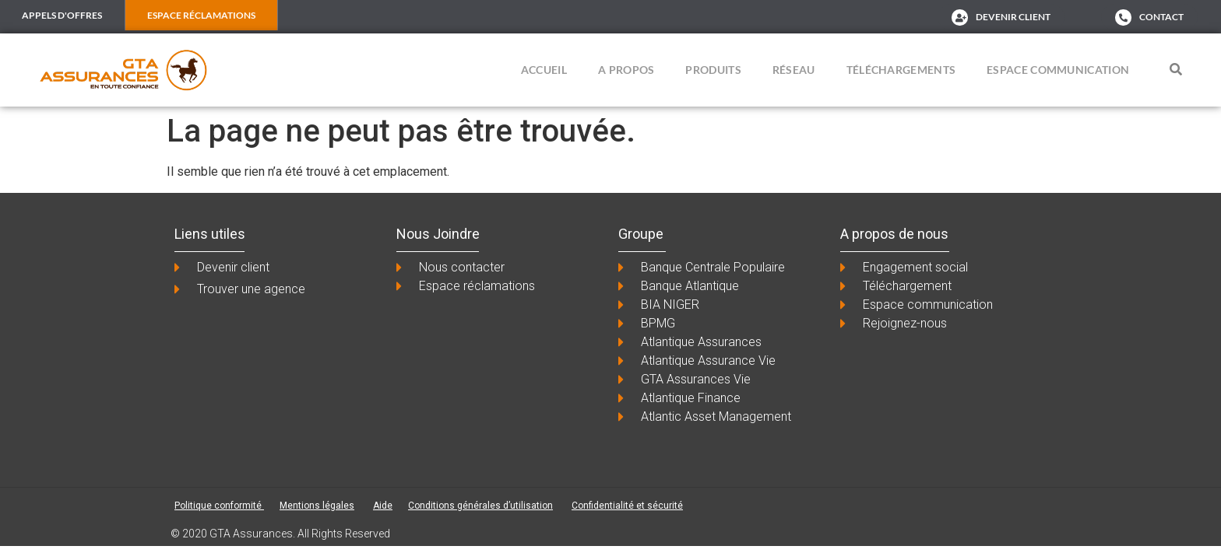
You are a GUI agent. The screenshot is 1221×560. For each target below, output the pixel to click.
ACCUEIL (544, 71)
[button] (1176, 71)
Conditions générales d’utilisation (480, 506)
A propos (626, 71)
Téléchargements (901, 71)
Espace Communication (1058, 71)
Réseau (793, 71)
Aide (382, 506)
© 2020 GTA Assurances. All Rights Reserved (280, 534)
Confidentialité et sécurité (627, 506)
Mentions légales (317, 506)
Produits (713, 71)
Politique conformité (219, 506)
